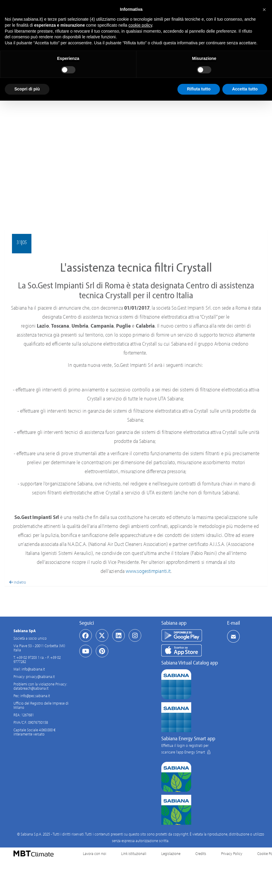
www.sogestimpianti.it (148, 570)
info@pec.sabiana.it (35, 695)
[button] (264, 9)
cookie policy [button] (140, 25)
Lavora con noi (94, 853)
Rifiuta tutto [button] (199, 89)
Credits (200, 853)
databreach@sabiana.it (30, 688)
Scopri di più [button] (27, 89)
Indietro (17, 582)
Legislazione (170, 853)
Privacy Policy (231, 853)
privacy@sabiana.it (40, 676)
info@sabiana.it (33, 669)
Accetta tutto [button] (245, 89)
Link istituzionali (133, 853)
